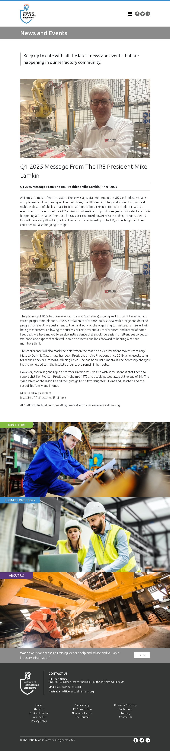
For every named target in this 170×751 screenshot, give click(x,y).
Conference (125, 709)
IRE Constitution (82, 709)
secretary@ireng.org (68, 686)
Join (142, 655)
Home (38, 705)
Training (125, 713)
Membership (82, 705)
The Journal (82, 717)
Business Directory (125, 705)
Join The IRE (39, 717)
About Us (39, 709)
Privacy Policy (39, 721)
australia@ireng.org (82, 691)
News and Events (82, 713)
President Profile (39, 713)
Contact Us (125, 717)
